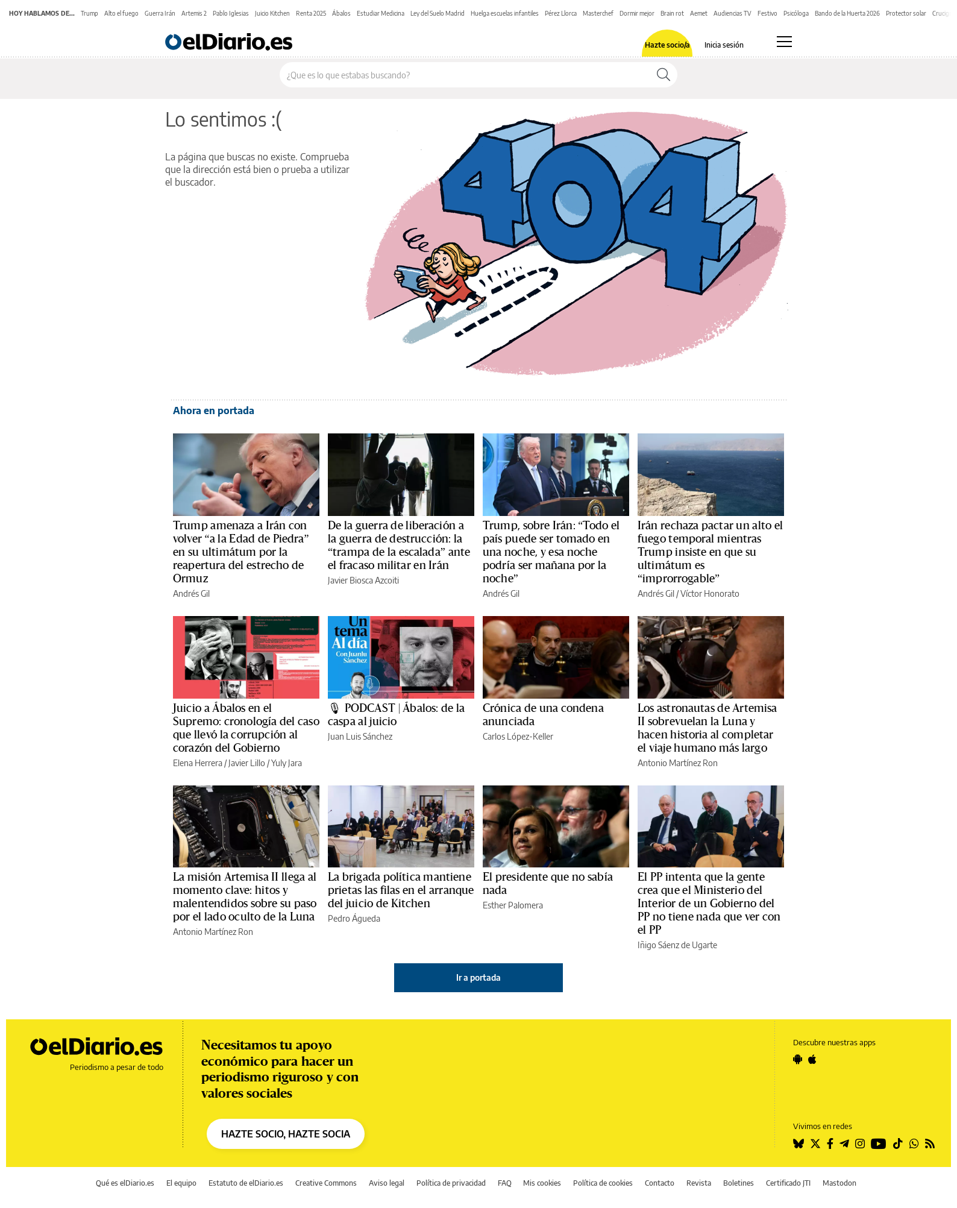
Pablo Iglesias (231, 13)
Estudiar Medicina (380, 13)
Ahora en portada (213, 410)
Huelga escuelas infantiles (505, 13)
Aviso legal (386, 1183)
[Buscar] (663, 74)
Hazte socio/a (667, 45)
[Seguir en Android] (797, 1059)
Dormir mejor (637, 13)
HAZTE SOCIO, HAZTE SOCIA (285, 1134)
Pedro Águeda (354, 918)
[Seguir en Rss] (930, 1143)
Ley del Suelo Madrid (437, 13)
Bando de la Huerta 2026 (847, 13)
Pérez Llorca (561, 13)
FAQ (505, 1183)
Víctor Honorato (709, 593)
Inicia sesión (724, 45)
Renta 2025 (311, 13)
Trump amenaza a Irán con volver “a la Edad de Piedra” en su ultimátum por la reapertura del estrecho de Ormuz (241, 552)
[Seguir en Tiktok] (898, 1143)
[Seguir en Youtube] (878, 1143)
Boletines (738, 1183)
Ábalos (341, 13)
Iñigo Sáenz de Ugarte (677, 945)
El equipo (181, 1183)
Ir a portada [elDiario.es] (478, 977)
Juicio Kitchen (272, 13)
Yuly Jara (286, 763)
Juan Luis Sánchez (360, 736)
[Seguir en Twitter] (815, 1143)
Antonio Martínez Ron (678, 763)
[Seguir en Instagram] (860, 1143)
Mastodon (839, 1183)
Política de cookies (603, 1183)
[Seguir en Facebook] (830, 1143)
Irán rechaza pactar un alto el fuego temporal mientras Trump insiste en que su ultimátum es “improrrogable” (710, 552)
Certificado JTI (788, 1183)
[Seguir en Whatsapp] (914, 1143)
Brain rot (672, 13)
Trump (89, 13)
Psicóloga (796, 13)
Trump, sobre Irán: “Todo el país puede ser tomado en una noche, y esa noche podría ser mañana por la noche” (551, 552)
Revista (698, 1183)
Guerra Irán (160, 13)
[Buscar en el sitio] (465, 74)
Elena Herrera (197, 763)
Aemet (699, 13)
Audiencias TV (732, 13)
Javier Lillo (246, 763)
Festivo (767, 13)
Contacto (659, 1183)
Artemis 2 (194, 13)
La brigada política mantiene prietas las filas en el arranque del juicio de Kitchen (401, 890)
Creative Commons (326, 1183)
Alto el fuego (121, 13)
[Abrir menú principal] (784, 41)
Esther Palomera (513, 905)
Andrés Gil (191, 593)
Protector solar (906, 13)
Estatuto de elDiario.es (246, 1183)
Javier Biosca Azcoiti (363, 580)
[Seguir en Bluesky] (798, 1143)
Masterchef (598, 13)
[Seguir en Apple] (812, 1059)
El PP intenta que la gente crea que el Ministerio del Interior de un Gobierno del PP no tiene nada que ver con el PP (709, 903)
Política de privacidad (451, 1183)
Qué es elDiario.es (125, 1183)
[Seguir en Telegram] (844, 1143)
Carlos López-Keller (518, 736)
